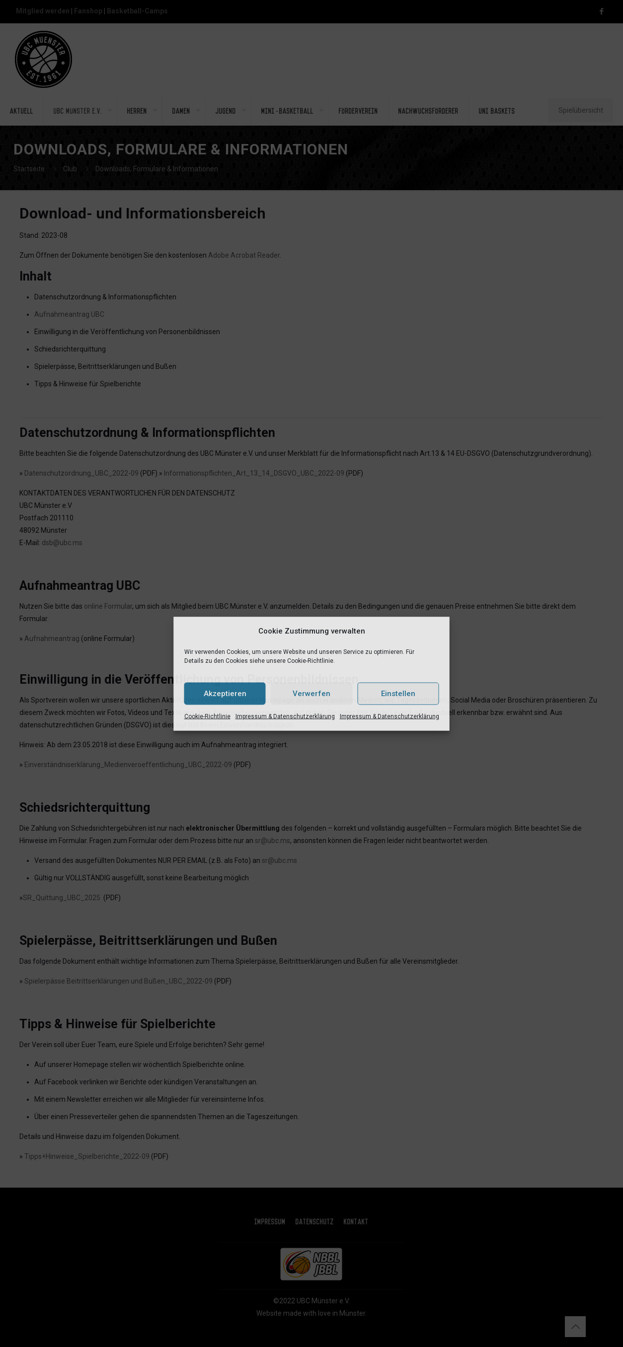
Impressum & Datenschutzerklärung (285, 715)
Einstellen (398, 693)
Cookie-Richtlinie (207, 715)
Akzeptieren (225, 693)
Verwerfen (311, 693)
